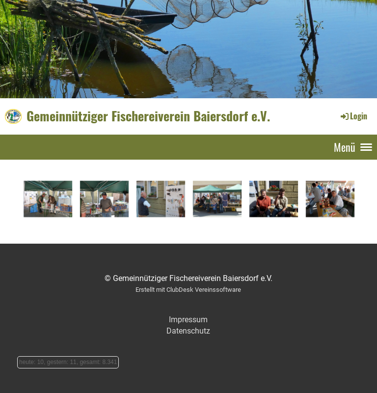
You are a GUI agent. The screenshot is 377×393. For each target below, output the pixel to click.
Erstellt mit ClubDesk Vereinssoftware (188, 289)
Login (353, 116)
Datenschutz (188, 331)
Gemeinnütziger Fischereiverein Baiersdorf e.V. (148, 116)
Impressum (188, 319)
